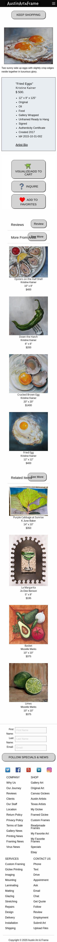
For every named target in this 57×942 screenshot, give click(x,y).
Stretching (11, 901)
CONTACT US (42, 858)
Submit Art (39, 922)
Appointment (40, 880)
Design (9, 912)
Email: (10, 747)
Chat (36, 896)
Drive (36, 874)
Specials (36, 846)
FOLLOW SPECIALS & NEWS (28, 757)
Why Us (11, 782)
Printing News (14, 836)
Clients (10, 798)
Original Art (37, 788)
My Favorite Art (40, 833)
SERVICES (12, 858)
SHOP (34, 777)
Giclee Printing (13, 869)
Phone (37, 864)
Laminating (11, 885)
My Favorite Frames (38, 840)
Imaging (10, 874)
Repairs (9, 906)
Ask (35, 885)
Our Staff (11, 804)
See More (37, 236)
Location (11, 809)
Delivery (10, 917)
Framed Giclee (39, 814)
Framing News (15, 841)
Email (36, 890)
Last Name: (10, 740)
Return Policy (14, 814)
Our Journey (13, 788)
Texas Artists (38, 804)
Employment (40, 917)
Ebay (34, 852)
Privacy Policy (14, 820)
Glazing (9, 896)
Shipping (10, 928)
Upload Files (40, 928)
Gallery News (14, 830)
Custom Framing (15, 864)
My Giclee (37, 809)
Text (35, 869)
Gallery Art (37, 782)
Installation (11, 922)
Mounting (10, 880)
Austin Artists (38, 798)
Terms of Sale (14, 825)
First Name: (10, 731)
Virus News (13, 846)
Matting (9, 890)
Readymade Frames (38, 827)
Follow (37, 906)
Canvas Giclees (40, 793)
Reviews (11, 793)
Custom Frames (40, 820)
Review (37, 912)
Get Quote (39, 901)
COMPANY (13, 777)
